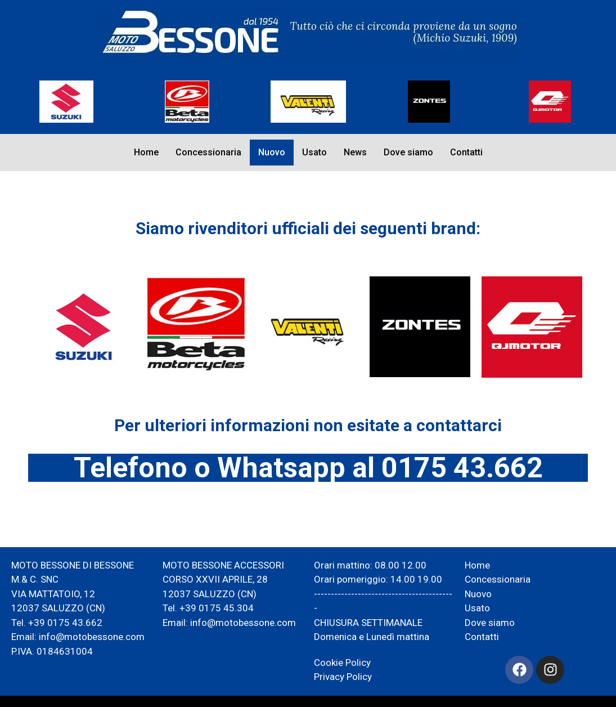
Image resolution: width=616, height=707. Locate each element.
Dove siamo (408, 152)
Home (146, 152)
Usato (314, 152)
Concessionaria (208, 152)
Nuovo (271, 152)
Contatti (466, 152)
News (355, 152)
